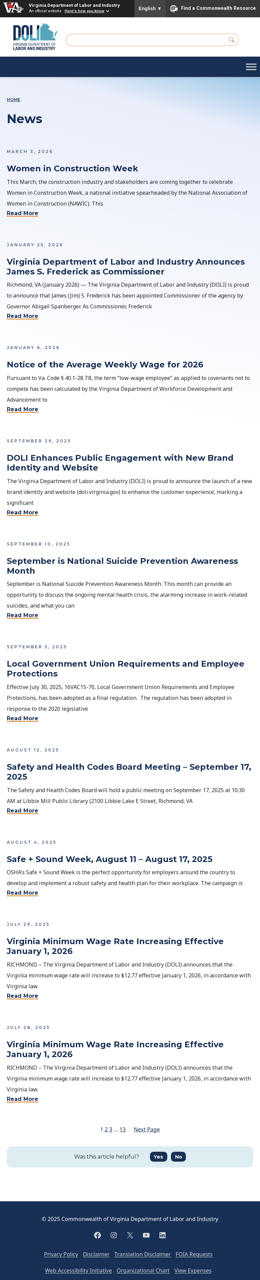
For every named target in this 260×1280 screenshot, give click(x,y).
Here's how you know (84, 10)
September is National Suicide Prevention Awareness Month (122, 566)
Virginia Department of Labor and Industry (74, 5)
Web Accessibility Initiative (78, 1270)
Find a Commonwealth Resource (213, 8)
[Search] (232, 40)
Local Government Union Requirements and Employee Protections (125, 669)
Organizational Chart (143, 1270)
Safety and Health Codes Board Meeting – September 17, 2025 (129, 772)
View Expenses (193, 1270)
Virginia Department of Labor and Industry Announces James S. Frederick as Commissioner (126, 266)
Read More (22, 213)
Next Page (147, 1129)
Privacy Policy (61, 1254)
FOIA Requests (194, 1254)
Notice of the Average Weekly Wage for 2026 (106, 364)
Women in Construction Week (72, 168)
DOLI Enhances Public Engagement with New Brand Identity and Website (120, 463)
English (150, 8)
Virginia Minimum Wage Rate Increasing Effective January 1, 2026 (115, 946)
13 (123, 1129)
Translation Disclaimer (142, 1254)
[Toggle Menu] (251, 66)
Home (13, 100)
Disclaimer (96, 1254)
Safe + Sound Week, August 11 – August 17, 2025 (109, 859)
